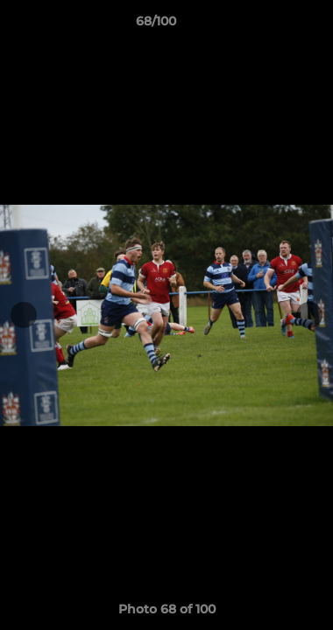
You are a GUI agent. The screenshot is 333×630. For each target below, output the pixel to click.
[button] (269, 25)
